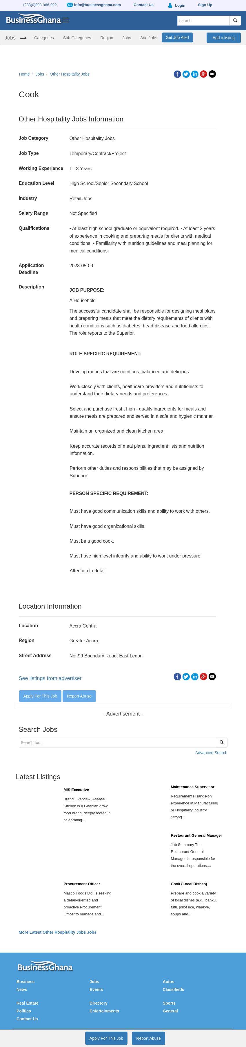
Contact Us (27, 1018)
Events (96, 989)
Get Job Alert (177, 37)
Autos (168, 981)
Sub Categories (77, 37)
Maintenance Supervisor (192, 787)
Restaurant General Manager (196, 835)
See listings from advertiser (50, 678)
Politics (24, 1011)
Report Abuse (79, 696)
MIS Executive (76, 790)
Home (24, 74)
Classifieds (173, 989)
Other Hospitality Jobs (70, 74)
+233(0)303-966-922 (39, 5)
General (170, 1011)
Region (106, 37)
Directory (98, 1003)
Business (25, 981)
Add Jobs (148, 37)
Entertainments (104, 1011)
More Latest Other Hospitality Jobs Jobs (57, 932)
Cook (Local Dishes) (189, 884)
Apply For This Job (40, 696)
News (22, 989)
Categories (44, 37)
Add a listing (224, 37)
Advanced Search (211, 752)
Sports (169, 1003)
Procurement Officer (82, 884)
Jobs (10, 38)
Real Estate (27, 1003)
